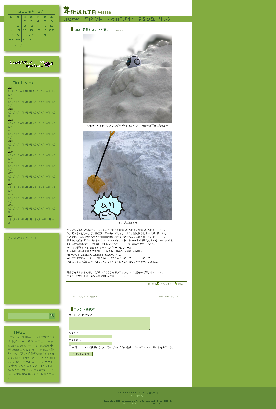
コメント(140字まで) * (80, 315)
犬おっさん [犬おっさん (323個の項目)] (18, 366)
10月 (47, 91)
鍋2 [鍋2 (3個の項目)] (25, 346)
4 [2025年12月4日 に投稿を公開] (38, 21)
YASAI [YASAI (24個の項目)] (20, 341)
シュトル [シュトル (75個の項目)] (47, 366)
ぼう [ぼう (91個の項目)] (46, 345)
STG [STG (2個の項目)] (18, 337)
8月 (39, 91)
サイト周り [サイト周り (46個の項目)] (31, 357)
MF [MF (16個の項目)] (15, 374)
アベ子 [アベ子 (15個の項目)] (47, 341)
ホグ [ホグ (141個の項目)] (14, 341)
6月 (30, 91)
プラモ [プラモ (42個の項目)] (46, 370)
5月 (26, 91)
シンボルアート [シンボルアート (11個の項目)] (18, 358)
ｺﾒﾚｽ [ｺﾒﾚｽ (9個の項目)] (40, 358)
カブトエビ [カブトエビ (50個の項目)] (20, 370)
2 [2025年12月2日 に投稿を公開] (25, 21)
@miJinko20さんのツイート (22, 238)
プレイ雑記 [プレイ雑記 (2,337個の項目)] (29, 354)
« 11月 (19, 45)
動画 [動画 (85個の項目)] (43, 373)
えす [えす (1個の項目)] (28, 366)
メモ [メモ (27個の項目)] (38, 337)
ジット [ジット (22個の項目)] (37, 374)
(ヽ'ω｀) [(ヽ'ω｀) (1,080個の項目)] (36, 366)
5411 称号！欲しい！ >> (170, 296)
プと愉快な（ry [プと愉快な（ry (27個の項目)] (28, 337)
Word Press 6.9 (130, 403)
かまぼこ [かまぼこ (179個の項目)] (27, 373)
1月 (9, 91)
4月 (22, 91)
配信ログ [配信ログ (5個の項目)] (46, 350)
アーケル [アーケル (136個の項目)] (25, 361)
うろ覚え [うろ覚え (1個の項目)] (41, 346)
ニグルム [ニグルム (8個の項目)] (15, 354)
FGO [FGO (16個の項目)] (19, 374)
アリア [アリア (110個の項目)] (45, 337)
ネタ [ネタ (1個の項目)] (35, 342)
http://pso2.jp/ (138, 395)
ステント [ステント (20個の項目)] (12, 337)
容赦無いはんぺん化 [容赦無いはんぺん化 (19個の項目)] (21, 350)
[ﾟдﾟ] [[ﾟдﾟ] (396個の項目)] (45, 353)
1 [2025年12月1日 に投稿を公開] (18, 21)
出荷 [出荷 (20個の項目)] (17, 362)
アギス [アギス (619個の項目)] (29, 341)
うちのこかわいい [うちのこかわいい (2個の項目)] (37, 362)
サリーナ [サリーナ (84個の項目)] (37, 350)
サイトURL (75, 340)
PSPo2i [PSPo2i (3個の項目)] (29, 346)
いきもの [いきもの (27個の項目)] (46, 358)
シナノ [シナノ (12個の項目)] (30, 370)
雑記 (180, 284)
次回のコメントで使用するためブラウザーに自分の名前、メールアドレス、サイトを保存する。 (123, 347)
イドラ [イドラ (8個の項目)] (35, 346)
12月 (10, 94)
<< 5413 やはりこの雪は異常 (84, 296)
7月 (34, 91)
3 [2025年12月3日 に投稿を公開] (31, 21)
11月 (53, 91)
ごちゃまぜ (166, 284)
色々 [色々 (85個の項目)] (36, 370)
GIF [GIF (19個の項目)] (41, 370)
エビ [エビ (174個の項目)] (40, 341)
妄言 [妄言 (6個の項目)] (40, 354)
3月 (18, 91)
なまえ (73, 332)
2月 (14, 91)
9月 (43, 91)
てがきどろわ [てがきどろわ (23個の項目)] (16, 345)
